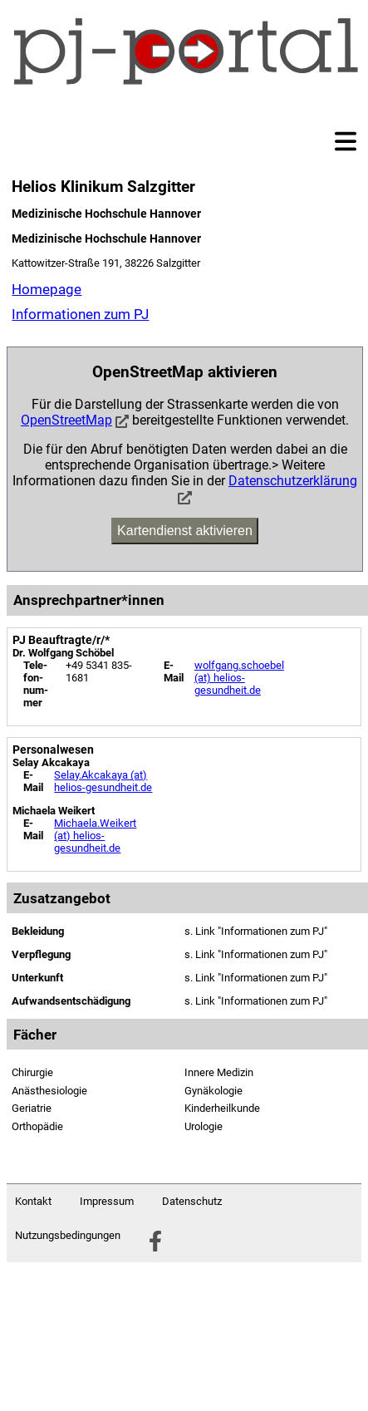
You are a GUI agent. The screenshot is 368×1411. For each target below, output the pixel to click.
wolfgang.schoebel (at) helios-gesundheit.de (239, 677)
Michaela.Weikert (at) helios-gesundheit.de (95, 835)
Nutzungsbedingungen (67, 1235)
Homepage (46, 289)
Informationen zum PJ (80, 314)
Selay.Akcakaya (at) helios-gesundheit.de (103, 781)
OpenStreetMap (66, 420)
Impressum (107, 1201)
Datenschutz (192, 1201)
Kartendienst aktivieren (185, 531)
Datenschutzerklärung (292, 481)
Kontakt (33, 1201)
